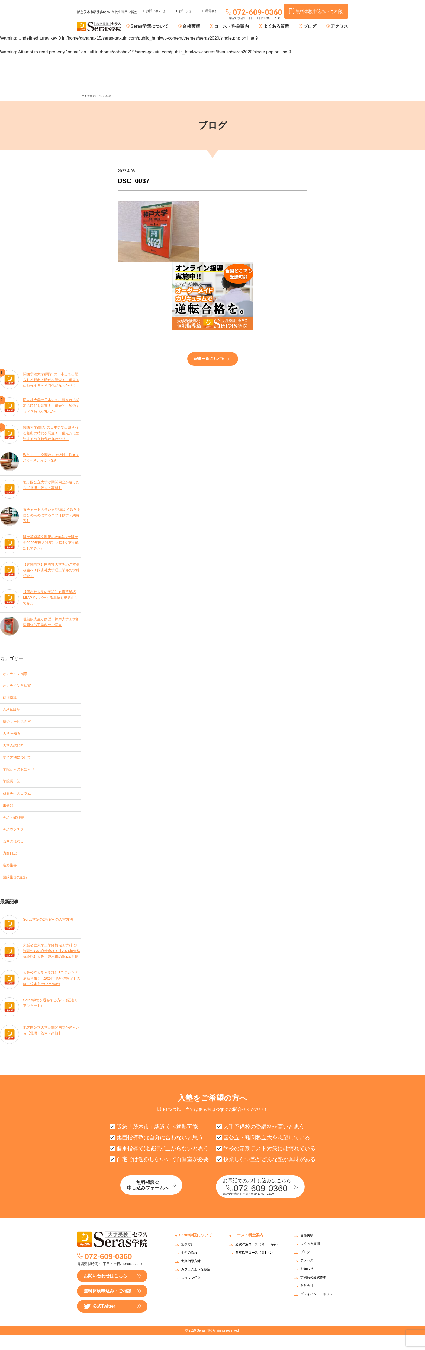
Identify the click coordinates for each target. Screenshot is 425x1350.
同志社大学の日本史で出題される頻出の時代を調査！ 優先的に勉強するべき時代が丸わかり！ (51, 405)
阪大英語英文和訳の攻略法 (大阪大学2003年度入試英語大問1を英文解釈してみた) (51, 542)
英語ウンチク (16, 838)
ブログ (312, 26)
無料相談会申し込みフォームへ (159, 1201)
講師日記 (11, 864)
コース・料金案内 (239, 26)
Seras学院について (163, 26)
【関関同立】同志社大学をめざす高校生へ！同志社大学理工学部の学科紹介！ (51, 570)
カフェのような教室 (198, 1285)
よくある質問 (282, 26)
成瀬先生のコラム (20, 800)
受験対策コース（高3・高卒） (257, 1261)
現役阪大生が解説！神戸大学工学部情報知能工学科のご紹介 (51, 621)
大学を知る (13, 736)
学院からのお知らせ (22, 775)
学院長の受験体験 (315, 1293)
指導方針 (188, 1260)
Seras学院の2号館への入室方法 (50, 931)
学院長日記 (13, 787)
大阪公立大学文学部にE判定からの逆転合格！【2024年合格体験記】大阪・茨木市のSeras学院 (51, 992)
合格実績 (202, 26)
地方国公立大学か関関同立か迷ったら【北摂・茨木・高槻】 (51, 484)
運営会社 (211, 7)
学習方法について (20, 762)
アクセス (339, 26)
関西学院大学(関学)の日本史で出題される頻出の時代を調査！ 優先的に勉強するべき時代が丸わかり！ (51, 378)
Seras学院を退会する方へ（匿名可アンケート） (51, 1017)
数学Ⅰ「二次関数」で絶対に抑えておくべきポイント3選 (51, 457)
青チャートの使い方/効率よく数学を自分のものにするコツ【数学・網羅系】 (52, 515)
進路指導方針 (192, 1277)
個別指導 (11, 698)
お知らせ (185, 7)
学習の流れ (190, 1268)
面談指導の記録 (18, 890)
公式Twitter (99, 1321)
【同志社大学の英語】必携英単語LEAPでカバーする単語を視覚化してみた (51, 597)
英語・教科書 (16, 826)
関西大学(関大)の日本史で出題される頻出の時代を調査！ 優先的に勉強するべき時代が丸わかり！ (51, 432)
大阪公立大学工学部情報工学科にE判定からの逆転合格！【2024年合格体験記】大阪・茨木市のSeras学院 (51, 965)
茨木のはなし (16, 851)
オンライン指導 (18, 673)
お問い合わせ (155, 7)
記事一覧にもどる (209, 358)
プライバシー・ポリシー (321, 1310)
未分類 (9, 813)
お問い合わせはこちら (105, 1291)
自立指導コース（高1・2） (258, 1271)
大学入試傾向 (16, 749)
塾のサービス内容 (20, 724)
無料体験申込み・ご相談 (107, 1306)
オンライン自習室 (20, 685)
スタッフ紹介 (192, 1293)
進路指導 (11, 877)
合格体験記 (13, 711)
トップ (81, 95)
